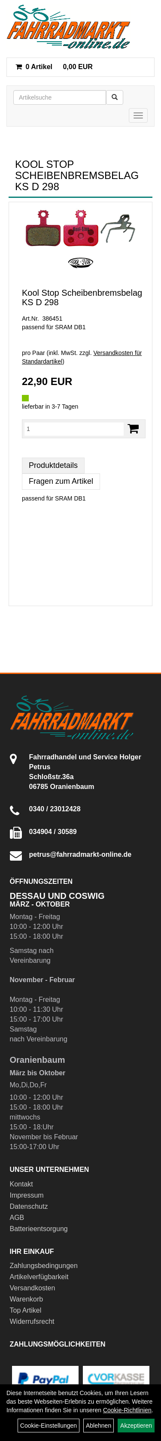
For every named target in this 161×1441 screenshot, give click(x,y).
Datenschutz (29, 1206)
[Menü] (138, 115)
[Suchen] (114, 97)
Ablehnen (98, 1425)
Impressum (27, 1195)
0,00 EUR (54, 66)
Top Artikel (26, 1310)
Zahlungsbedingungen (44, 1265)
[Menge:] (74, 429)
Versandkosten (32, 1288)
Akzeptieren (136, 1425)
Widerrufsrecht (32, 1321)
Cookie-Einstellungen (48, 1425)
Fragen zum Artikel (61, 481)
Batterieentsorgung (39, 1228)
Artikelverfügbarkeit (39, 1276)
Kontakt (21, 1184)
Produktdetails (53, 465)
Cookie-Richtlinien (127, 1410)
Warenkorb (26, 1299)
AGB (17, 1217)
